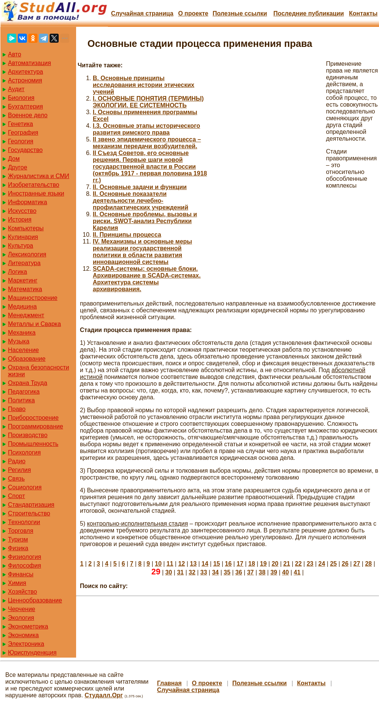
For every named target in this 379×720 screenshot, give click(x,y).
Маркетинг (22, 280)
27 (356, 563)
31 (180, 572)
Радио (16, 461)
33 (203, 572)
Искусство (22, 211)
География (23, 132)
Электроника (26, 644)
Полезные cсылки (239, 13)
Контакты (363, 13)
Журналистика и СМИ (38, 176)
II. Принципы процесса (127, 234)
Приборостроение (33, 417)
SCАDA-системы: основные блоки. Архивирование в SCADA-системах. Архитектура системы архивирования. (147, 278)
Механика (22, 332)
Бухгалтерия (25, 106)
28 (368, 563)
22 (298, 563)
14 (204, 563)
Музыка (19, 341)
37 (250, 572)
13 (193, 563)
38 (262, 572)
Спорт (16, 496)
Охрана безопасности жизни (38, 370)
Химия (17, 583)
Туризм (18, 539)
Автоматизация (29, 63)
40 (285, 572)
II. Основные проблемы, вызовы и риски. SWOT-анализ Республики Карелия (145, 221)
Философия (24, 565)
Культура (20, 245)
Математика (25, 289)
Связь (16, 478)
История (19, 219)
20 (274, 563)
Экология (21, 617)
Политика (21, 400)
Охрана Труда (27, 383)
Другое (17, 167)
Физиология (24, 557)
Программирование (35, 426)
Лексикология (27, 254)
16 (228, 563)
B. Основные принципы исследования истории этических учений (143, 85)
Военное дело (28, 115)
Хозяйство (22, 591)
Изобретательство (33, 185)
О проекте (193, 13)
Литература (24, 263)
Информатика (27, 202)
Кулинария (23, 237)
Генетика (20, 124)
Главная (169, 683)
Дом (14, 158)
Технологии (24, 522)
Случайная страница (142, 13)
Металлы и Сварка (34, 324)
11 (170, 563)
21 (286, 563)
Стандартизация (31, 504)
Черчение (21, 609)
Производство (27, 435)
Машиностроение (33, 298)
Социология (25, 487)
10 (158, 563)
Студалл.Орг (104, 695)
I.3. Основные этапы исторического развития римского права (146, 129)
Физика (18, 548)
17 (240, 563)
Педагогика (24, 391)
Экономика (23, 635)
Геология (20, 141)
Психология (24, 452)
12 (181, 563)
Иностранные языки (36, 193)
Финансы (20, 574)
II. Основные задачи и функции (140, 187)
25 (333, 563)
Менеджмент (26, 315)
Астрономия (25, 80)
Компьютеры (26, 228)
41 (297, 572)
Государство (25, 150)
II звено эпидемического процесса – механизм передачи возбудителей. (147, 142)
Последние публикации (308, 13)
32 (192, 572)
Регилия (19, 470)
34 (215, 572)
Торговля (20, 531)
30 (168, 572)
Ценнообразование (35, 600)
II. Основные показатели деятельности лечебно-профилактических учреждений (140, 201)
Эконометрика (28, 626)
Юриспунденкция (32, 652)
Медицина (22, 306)
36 (239, 572)
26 (345, 563)
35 (227, 572)
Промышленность (33, 444)
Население (23, 350)
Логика (17, 271)
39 (273, 572)
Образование (26, 358)
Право (17, 409)
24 (321, 563)
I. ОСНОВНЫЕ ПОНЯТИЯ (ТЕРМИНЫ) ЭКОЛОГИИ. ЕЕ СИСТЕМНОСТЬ (148, 102)
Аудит (16, 89)
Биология (21, 98)
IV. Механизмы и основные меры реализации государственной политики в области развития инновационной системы (142, 251)
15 (216, 563)
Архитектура (25, 71)
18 (251, 563)
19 (263, 563)
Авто (14, 54)
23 (310, 563)
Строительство (29, 513)
